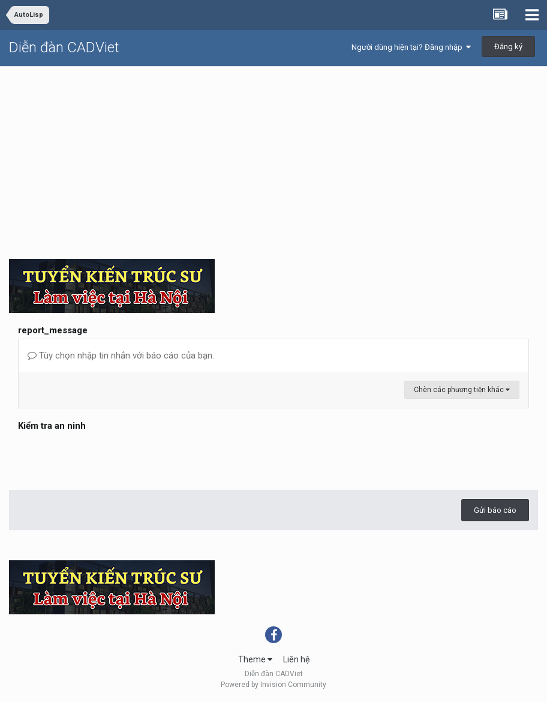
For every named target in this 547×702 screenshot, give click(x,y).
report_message (53, 330)
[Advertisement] (273, 157)
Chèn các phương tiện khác (462, 390)
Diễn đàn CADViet (64, 47)
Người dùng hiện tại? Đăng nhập (411, 47)
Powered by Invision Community (273, 684)
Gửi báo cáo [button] (495, 510)
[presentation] (109, 457)
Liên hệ (296, 659)
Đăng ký (508, 46)
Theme (255, 659)
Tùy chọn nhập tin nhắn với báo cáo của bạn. (121, 355)
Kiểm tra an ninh (52, 425)
